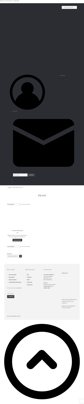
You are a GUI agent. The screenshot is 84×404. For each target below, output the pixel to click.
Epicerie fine (30, 284)
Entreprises (20, 50)
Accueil (9, 187)
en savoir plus (16, 0)
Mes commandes (12, 274)
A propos (20, 24)
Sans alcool (29, 282)
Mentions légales (13, 279)
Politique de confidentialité (15, 282)
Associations (42, 50)
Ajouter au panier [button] (17, 240)
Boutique (20, 65)
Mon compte (12, 277)
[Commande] (14, 204)
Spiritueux (29, 277)
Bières (28, 279)
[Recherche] (20, 256)
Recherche (9, 253)
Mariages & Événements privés (42, 35)
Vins (28, 274)
